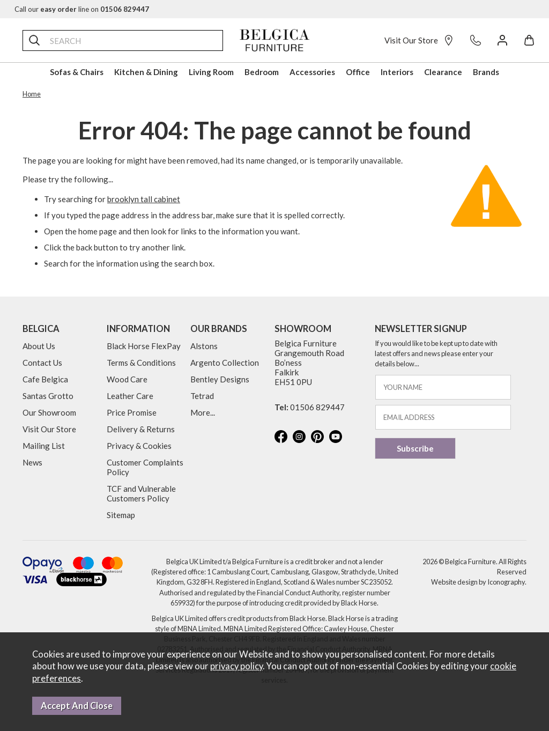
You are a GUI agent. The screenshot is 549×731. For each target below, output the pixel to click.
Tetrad (202, 396)
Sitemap (121, 515)
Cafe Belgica (45, 379)
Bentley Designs (219, 379)
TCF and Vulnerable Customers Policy (141, 493)
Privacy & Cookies (139, 446)
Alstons (204, 346)
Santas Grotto (48, 396)
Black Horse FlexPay (144, 346)
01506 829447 (317, 407)
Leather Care (130, 396)
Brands (486, 72)
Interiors (397, 72)
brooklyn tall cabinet (143, 199)
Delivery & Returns (141, 429)
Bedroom (261, 72)
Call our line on (81, 9)
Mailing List (44, 446)
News (32, 462)
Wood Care (127, 379)
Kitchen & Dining (146, 72)
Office (358, 72)
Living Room (211, 72)
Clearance (443, 72)
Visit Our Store (419, 40)
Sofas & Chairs (76, 72)
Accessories (312, 72)
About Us (39, 346)
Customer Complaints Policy (145, 467)
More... (202, 412)
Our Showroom (49, 412)
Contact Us (42, 362)
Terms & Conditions (141, 362)
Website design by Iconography (478, 582)
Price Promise (132, 412)
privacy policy (236, 666)
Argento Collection (224, 362)
